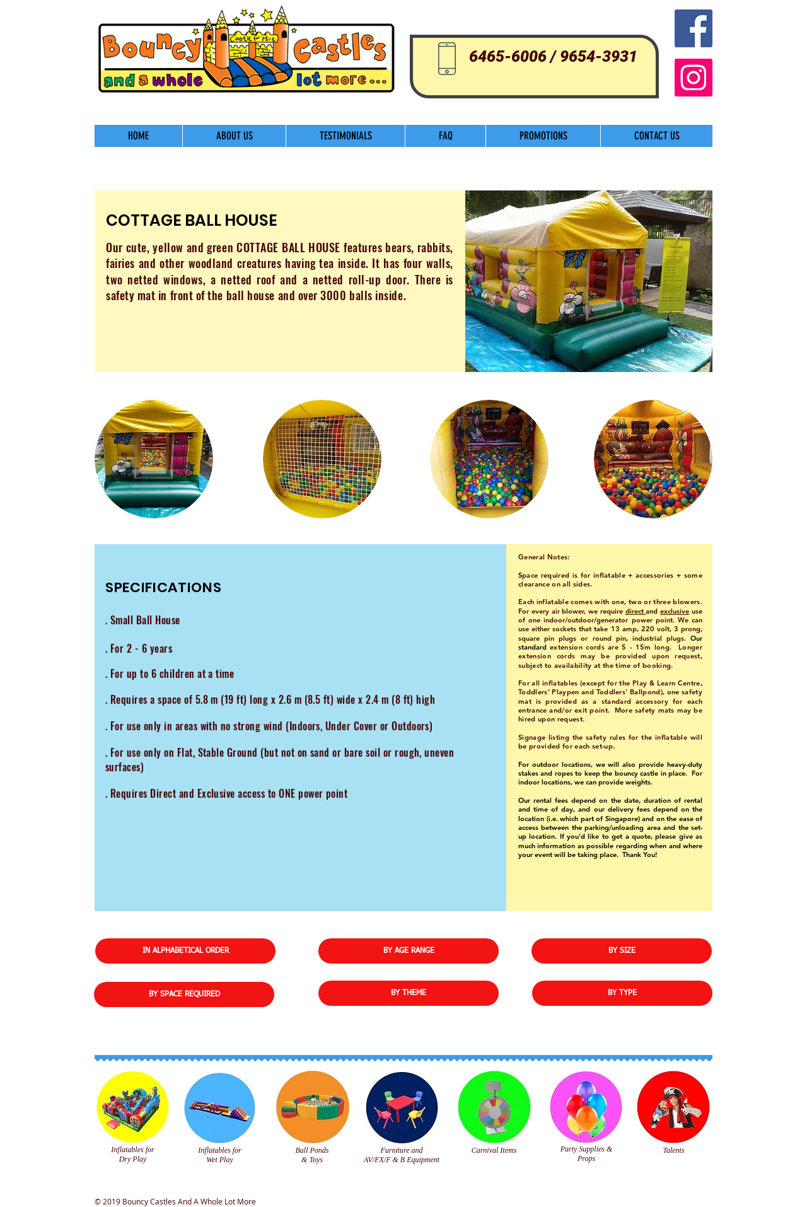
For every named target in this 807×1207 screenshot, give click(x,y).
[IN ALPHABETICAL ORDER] (185, 951)
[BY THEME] (408, 993)
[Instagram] (693, 77)
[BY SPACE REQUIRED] (184, 994)
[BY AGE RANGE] (408, 951)
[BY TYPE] (622, 993)
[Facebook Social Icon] (693, 28)
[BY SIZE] (621, 951)
